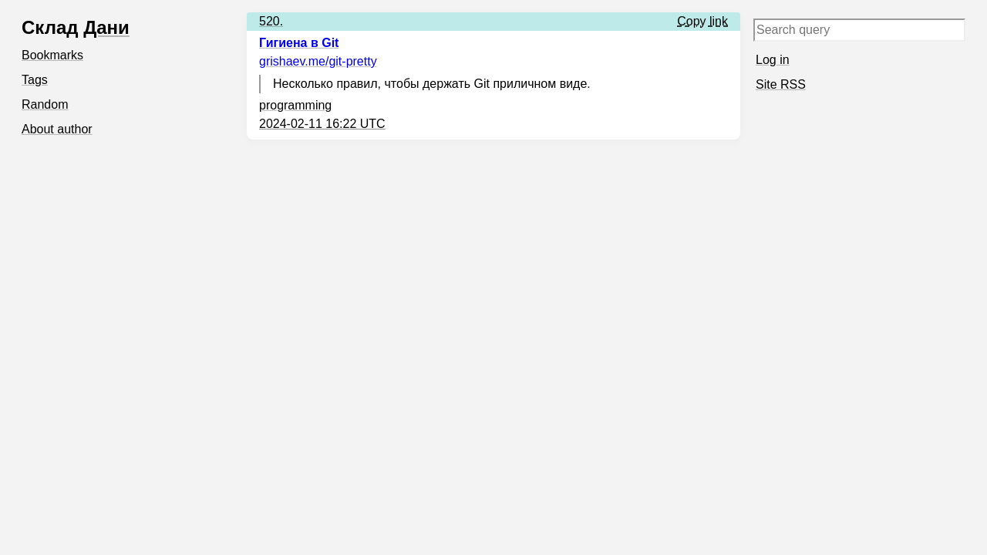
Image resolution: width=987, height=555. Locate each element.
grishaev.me (318, 61)
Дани (106, 27)
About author (57, 129)
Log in (773, 59)
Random (45, 104)
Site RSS (781, 84)
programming (295, 105)
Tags (35, 79)
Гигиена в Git (299, 42)
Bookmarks (52, 55)
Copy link (702, 21)
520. (271, 21)
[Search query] (859, 30)
